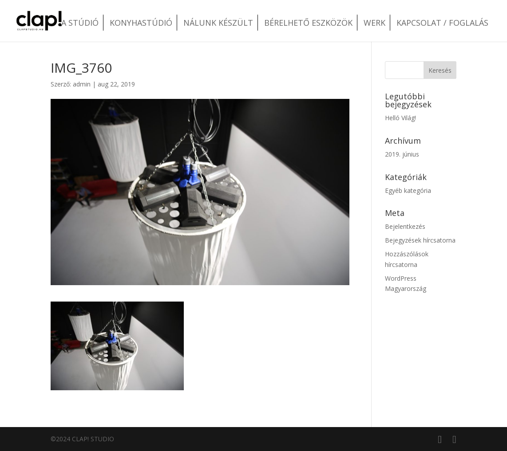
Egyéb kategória (408, 190)
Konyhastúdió (141, 22)
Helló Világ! (400, 118)
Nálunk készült (218, 22)
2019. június (402, 154)
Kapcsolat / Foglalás (442, 22)
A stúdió (80, 22)
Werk (374, 22)
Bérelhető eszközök (308, 22)
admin (82, 84)
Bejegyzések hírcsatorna (420, 240)
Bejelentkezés (405, 226)
